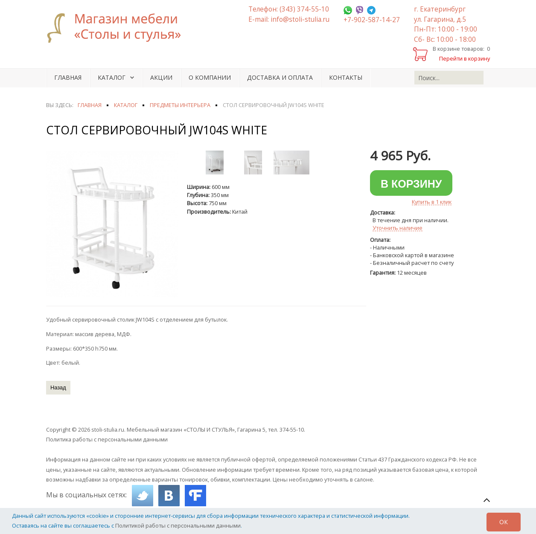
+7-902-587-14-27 (372, 19)
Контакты (345, 77)
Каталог (111, 77)
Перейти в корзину (464, 58)
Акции (161, 77)
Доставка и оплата (280, 77)
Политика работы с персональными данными (107, 439)
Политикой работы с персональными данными (178, 525)
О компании (210, 77)
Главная (68, 77)
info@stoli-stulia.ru (300, 19)
